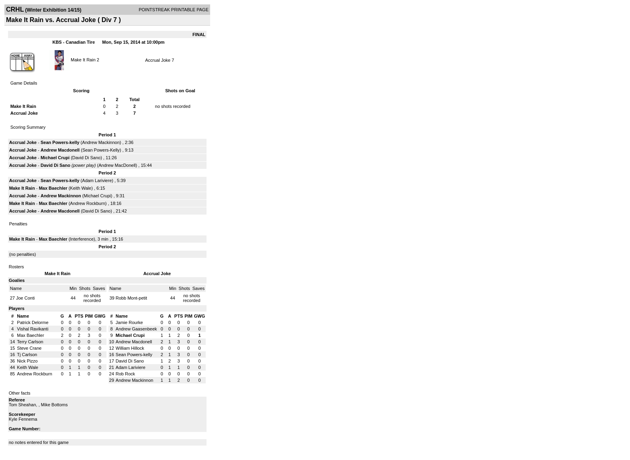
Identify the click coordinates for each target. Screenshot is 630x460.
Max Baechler (53, 188)
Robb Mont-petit (131, 298)
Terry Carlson (30, 341)
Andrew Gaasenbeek (136, 328)
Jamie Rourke (129, 322)
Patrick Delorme (32, 322)
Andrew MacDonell (116, 165)
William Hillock (130, 348)
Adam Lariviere (97, 180)
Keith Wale (80, 188)
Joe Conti (25, 298)
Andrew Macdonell (60, 150)
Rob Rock (125, 373)
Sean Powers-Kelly (101, 150)
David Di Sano (86, 157)
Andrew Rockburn (87, 203)
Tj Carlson (27, 354)
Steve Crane (29, 348)
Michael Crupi (55, 157)
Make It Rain (83, 59)
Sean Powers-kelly (60, 142)
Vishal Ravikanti (32, 328)
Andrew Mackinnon (101, 142)
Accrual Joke (157, 60)
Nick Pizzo (27, 361)
